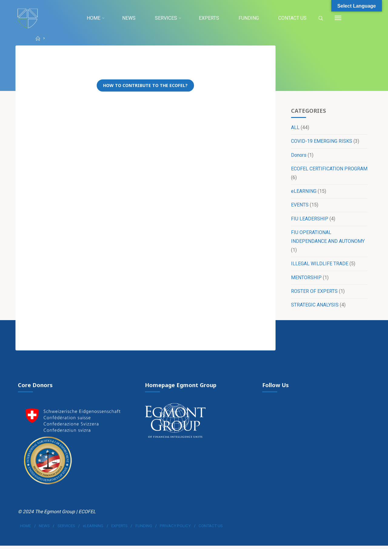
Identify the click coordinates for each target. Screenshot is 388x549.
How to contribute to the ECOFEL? (145, 86)
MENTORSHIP (306, 279)
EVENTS (299, 206)
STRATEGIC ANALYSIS (314, 307)
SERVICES (66, 529)
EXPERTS (120, 529)
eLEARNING (303, 192)
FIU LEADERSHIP (309, 220)
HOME (25, 529)
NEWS (44, 529)
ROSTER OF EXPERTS (314, 293)
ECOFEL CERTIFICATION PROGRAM (329, 169)
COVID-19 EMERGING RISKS (321, 142)
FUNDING (143, 529)
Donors (298, 156)
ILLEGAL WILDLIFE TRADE (319, 265)
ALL (295, 128)
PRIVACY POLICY (175, 529)
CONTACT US (211, 529)
